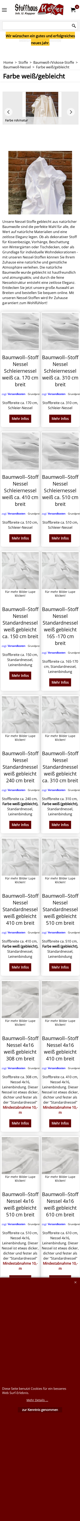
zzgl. (22, 394)
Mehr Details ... (37, 1400)
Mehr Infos (20, 418)
